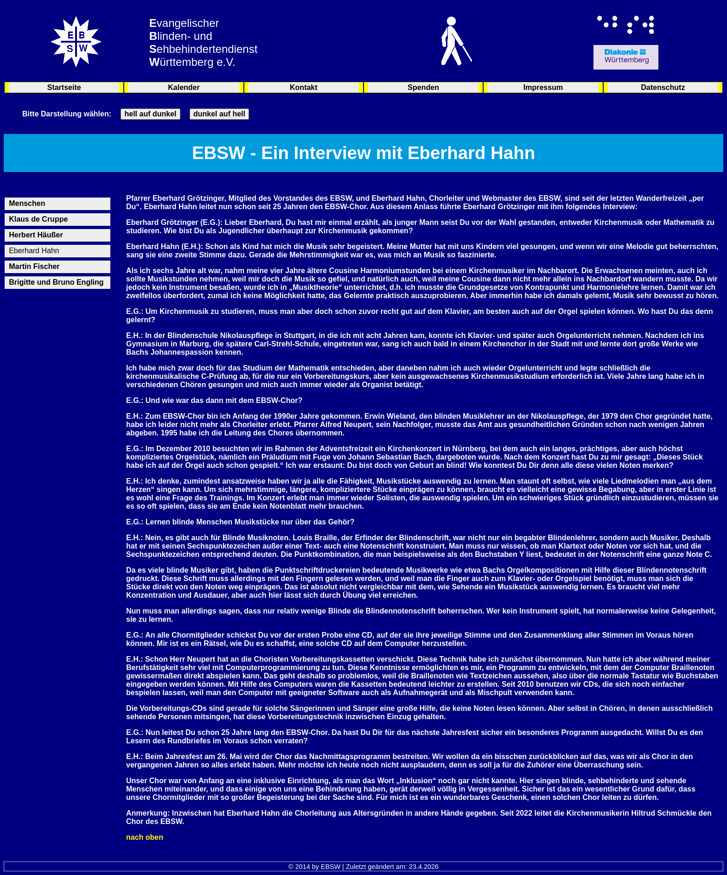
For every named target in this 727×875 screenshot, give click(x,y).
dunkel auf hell (219, 114)
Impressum (543, 87)
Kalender (183, 87)
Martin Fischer (34, 266)
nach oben (144, 837)
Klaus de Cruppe (38, 219)
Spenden (423, 87)
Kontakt (304, 87)
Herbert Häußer (36, 235)
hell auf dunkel (150, 114)
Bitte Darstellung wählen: (66, 114)
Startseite (64, 87)
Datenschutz (663, 87)
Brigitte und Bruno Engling (56, 282)
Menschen (27, 203)
